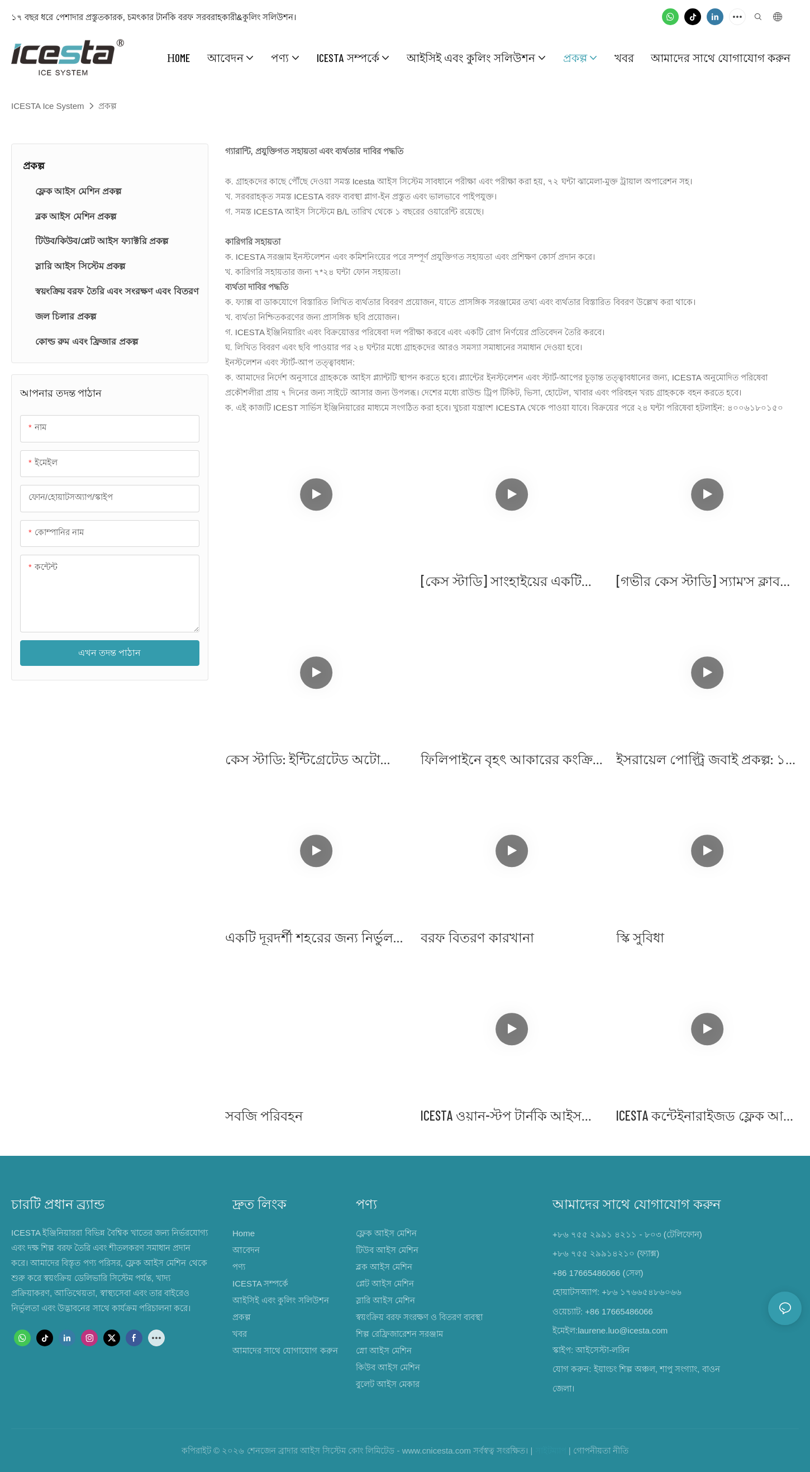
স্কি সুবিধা (640, 937)
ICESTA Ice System (47, 106)
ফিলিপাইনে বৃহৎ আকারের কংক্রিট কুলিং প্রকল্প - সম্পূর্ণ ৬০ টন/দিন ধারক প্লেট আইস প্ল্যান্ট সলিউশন (510, 760)
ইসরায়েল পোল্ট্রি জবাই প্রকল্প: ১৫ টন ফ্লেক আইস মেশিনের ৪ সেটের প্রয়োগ (705, 760)
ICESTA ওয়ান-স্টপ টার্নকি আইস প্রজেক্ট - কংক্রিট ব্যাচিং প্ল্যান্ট (501, 1116)
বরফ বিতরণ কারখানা (477, 937)
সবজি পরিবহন (264, 1115)
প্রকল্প (107, 106)
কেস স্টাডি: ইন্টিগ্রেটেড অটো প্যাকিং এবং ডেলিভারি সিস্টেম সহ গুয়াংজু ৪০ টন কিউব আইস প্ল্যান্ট (315, 760)
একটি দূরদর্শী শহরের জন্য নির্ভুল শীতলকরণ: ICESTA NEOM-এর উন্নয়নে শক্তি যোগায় (309, 938)
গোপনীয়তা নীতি (600, 1450)
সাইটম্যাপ (550, 1450)
